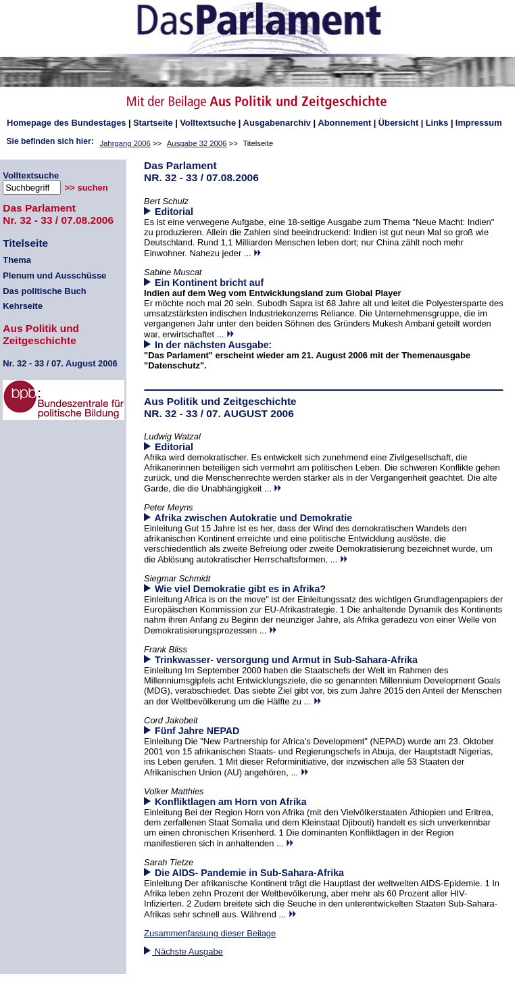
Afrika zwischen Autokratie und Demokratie (254, 517)
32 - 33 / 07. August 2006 (60, 363)
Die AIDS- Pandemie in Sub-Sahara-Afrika (249, 872)
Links (437, 123)
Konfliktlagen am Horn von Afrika (231, 801)
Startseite (153, 123)
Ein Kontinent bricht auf (209, 282)
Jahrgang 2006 (124, 143)
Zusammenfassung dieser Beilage (210, 933)
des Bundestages (66, 123)
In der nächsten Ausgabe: (208, 344)
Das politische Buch (44, 291)
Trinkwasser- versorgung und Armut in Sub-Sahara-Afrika (286, 659)
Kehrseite (23, 306)
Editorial (174, 211)
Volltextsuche (208, 123)
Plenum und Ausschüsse (54, 275)
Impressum (478, 123)
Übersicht (398, 123)
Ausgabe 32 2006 (197, 143)
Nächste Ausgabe (183, 951)
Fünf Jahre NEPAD (197, 730)
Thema (17, 260)
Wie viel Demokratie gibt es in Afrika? (240, 588)
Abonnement (344, 123)
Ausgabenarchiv (277, 123)
